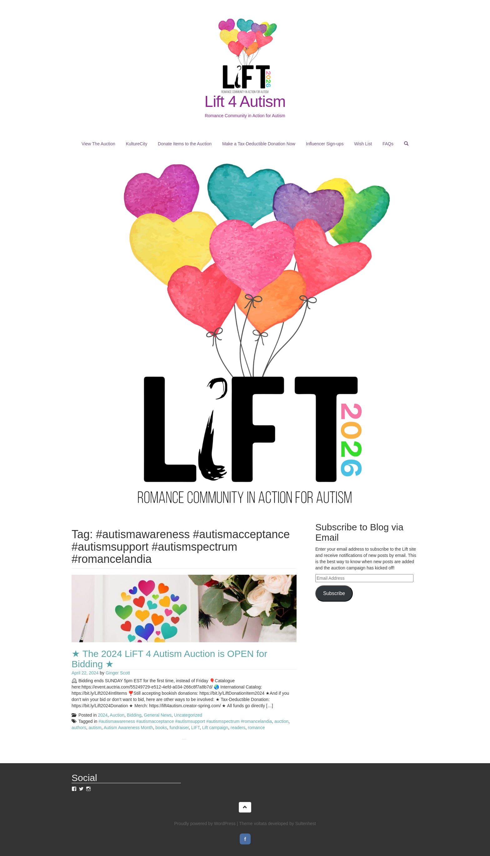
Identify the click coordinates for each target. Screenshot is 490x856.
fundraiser (178, 727)
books (161, 727)
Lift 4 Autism (244, 101)
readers (238, 727)
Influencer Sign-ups (325, 143)
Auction (117, 715)
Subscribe (334, 593)
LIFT (195, 727)
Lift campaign (215, 727)
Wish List (363, 143)
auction (281, 721)
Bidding (134, 715)
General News (158, 715)
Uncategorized (188, 715)
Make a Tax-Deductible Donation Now (258, 143)
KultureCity (136, 143)
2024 (103, 715)
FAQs (387, 143)
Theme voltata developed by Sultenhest (277, 823)
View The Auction (98, 143)
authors (79, 727)
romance (256, 727)
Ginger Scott (118, 672)
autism (94, 727)
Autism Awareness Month (128, 727)
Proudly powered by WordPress (205, 823)
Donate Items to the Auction (185, 143)
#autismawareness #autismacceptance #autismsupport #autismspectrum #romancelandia (185, 721)
